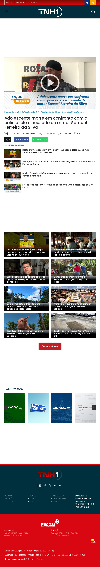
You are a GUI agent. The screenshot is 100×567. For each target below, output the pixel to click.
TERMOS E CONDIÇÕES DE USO (84, 502)
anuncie (20, 2)
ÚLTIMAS (8, 495)
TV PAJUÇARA (57, 495)
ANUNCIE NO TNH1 (83, 498)
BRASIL (31, 501)
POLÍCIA (32, 495)
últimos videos (50, 346)
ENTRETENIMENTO (60, 498)
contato (32, 2)
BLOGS (31, 498)
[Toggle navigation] (7, 11)
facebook (21, 139)
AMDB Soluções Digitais (32, 559)
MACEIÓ (8, 498)
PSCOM (54, 501)
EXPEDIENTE (81, 495)
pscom (9, 2)
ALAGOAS (8, 501)
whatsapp (40, 139)
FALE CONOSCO (82, 507)
